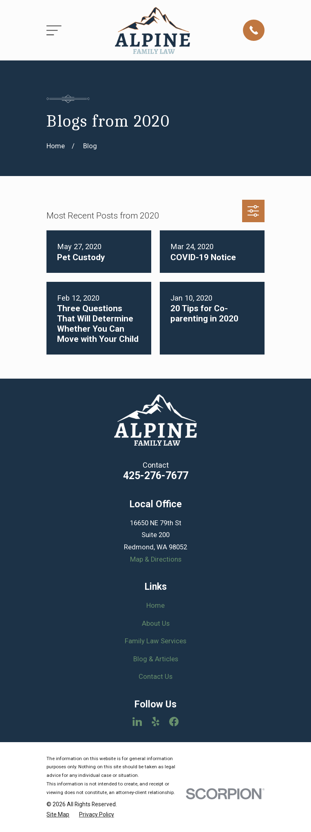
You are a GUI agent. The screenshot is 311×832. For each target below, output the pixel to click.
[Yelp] (155, 721)
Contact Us (155, 676)
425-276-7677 (155, 476)
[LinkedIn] (137, 721)
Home (155, 605)
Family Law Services (155, 641)
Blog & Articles (155, 659)
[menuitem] (57, 815)
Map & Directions (155, 559)
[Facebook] (174, 721)
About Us (156, 623)
